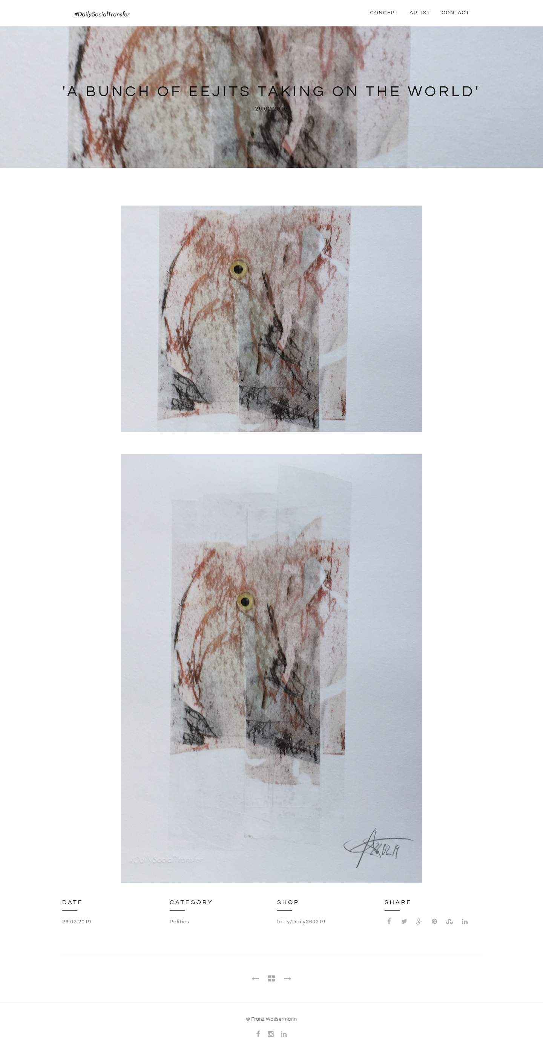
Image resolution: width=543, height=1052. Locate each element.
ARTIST (420, 12)
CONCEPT (384, 12)
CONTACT (455, 12)
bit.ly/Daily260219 (301, 922)
